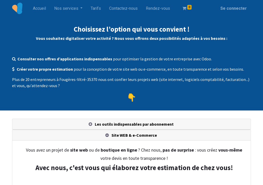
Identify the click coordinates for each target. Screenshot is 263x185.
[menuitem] (39, 8)
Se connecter (233, 8)
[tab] (131, 124)
